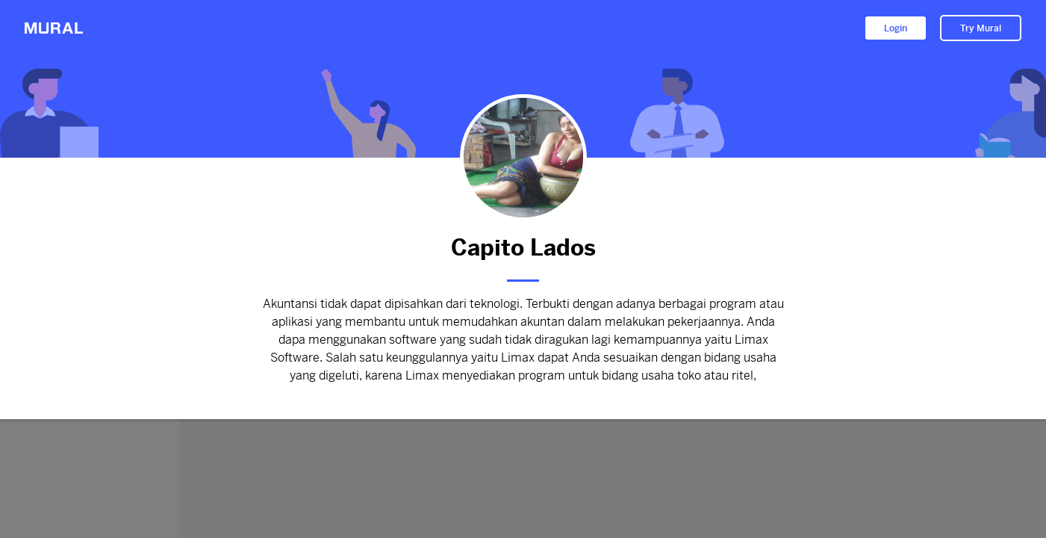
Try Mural (980, 28)
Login (895, 28)
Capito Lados (523, 248)
